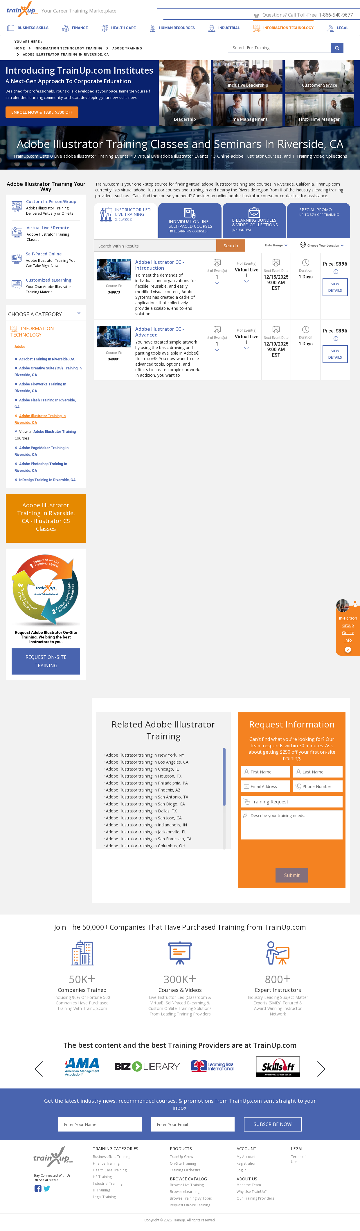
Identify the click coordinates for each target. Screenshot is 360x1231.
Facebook (37, 1189)
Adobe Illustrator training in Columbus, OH (145, 846)
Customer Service (319, 85)
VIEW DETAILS (335, 288)
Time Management (248, 119)
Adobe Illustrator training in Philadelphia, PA (147, 783)
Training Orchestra (185, 1170)
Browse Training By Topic (191, 1198)
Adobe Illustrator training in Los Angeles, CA (147, 762)
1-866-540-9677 (336, 15)
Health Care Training (110, 1170)
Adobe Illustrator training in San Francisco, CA (149, 839)
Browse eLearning (184, 1192)
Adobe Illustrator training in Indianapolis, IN (146, 825)
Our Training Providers (255, 1198)
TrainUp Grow (181, 1157)
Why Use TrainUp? (252, 1192)
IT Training (101, 1190)
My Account (246, 1157)
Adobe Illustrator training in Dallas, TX (141, 811)
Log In (241, 1170)
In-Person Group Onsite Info (348, 634)
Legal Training (104, 1197)
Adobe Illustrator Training (54, 432)
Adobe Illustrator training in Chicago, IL (142, 769)
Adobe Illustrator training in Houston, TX (143, 776)
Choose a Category (35, 314)
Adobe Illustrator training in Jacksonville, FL (146, 832)
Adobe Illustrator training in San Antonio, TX (147, 797)
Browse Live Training (187, 1185)
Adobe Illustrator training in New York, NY (145, 755)
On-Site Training (183, 1163)
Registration (246, 1163)
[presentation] (292, 854)
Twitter (47, 1189)
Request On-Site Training (190, 1205)
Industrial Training (108, 1184)
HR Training (102, 1177)
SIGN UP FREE (334, 4)
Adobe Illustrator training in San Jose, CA (144, 818)
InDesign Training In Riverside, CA (47, 480)
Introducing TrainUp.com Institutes (79, 71)
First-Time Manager (319, 119)
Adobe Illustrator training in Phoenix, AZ (143, 790)
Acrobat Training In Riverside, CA (47, 359)
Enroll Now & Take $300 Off (42, 112)
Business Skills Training (111, 1157)
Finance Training (106, 1163)
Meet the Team (249, 1185)
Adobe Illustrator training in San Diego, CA (145, 804)
